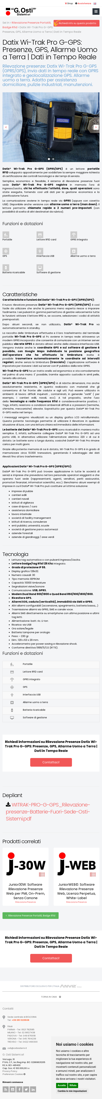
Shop (69, 3)
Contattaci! (51, 762)
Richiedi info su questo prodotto (77, 23)
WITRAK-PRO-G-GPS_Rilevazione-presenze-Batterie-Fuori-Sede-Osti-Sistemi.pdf (48, 811)
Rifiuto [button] (73, 1085)
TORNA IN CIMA (51, 996)
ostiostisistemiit (17, 1048)
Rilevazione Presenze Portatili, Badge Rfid (30, 915)
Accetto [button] (62, 1085)
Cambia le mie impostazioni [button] (72, 1091)
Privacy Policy (10, 1071)
